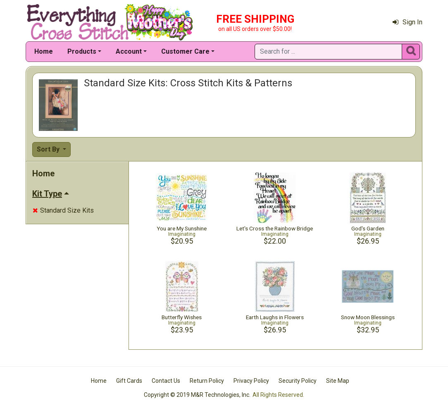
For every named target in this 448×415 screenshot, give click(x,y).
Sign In (407, 22)
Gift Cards (129, 380)
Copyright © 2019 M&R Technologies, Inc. (197, 394)
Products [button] (81, 51)
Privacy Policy (251, 380)
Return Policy (207, 380)
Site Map (337, 380)
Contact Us (166, 380)
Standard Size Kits (63, 210)
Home (43, 51)
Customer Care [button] (185, 51)
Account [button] (129, 51)
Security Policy (298, 380)
